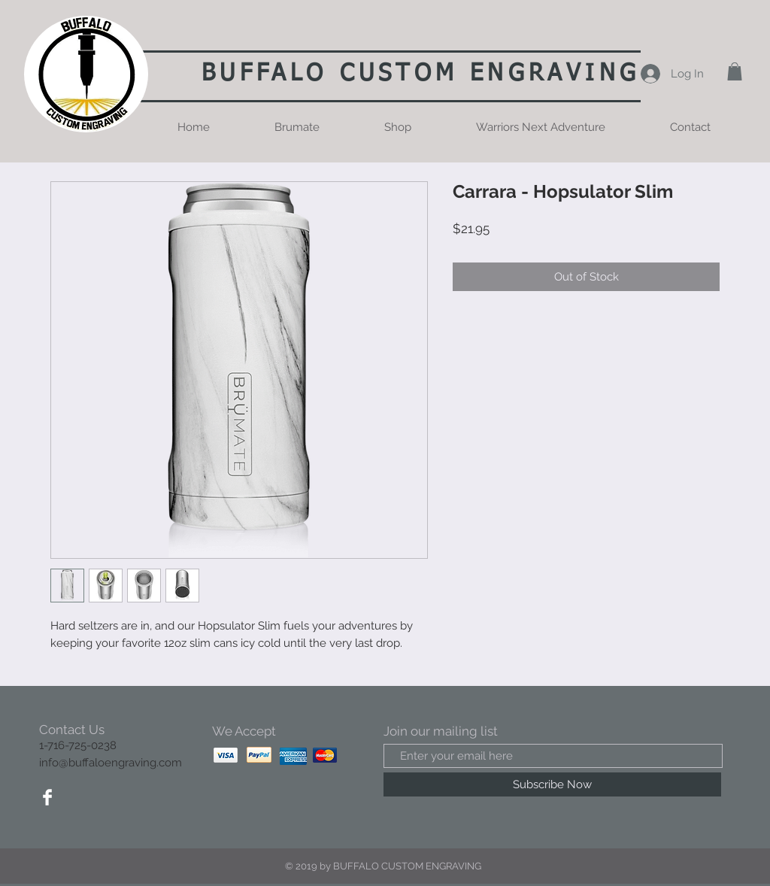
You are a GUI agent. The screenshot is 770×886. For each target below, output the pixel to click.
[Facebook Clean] (47, 797)
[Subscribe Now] (552, 784)
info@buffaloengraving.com (110, 762)
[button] (734, 71)
